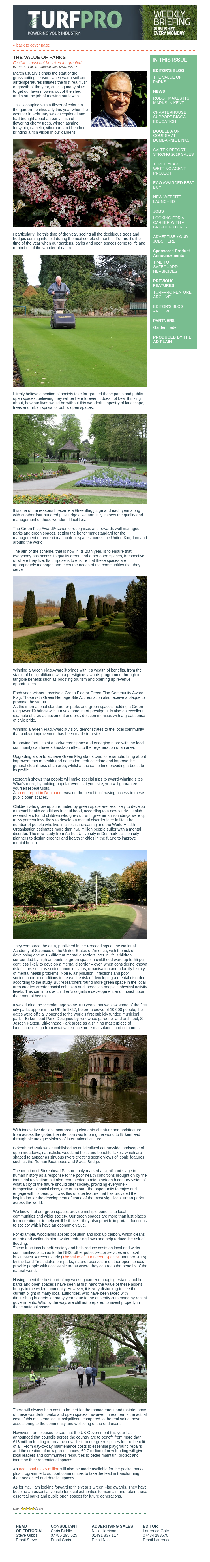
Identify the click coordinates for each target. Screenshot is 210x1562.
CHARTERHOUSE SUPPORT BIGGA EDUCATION (169, 117)
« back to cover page (31, 45)
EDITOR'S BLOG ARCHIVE (168, 308)
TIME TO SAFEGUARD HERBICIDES (165, 267)
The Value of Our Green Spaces (90, 1257)
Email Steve (26, 1540)
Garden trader (165, 327)
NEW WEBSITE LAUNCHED (167, 199)
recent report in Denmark (38, 793)
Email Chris (61, 1540)
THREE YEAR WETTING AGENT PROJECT (169, 168)
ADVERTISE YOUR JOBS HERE (170, 238)
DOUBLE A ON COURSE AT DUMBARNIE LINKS (171, 135)
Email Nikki (101, 1540)
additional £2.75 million (39, 1469)
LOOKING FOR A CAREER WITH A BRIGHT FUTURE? (170, 222)
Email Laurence (156, 1540)
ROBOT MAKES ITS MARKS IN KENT (171, 100)
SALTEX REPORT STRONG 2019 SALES (173, 152)
